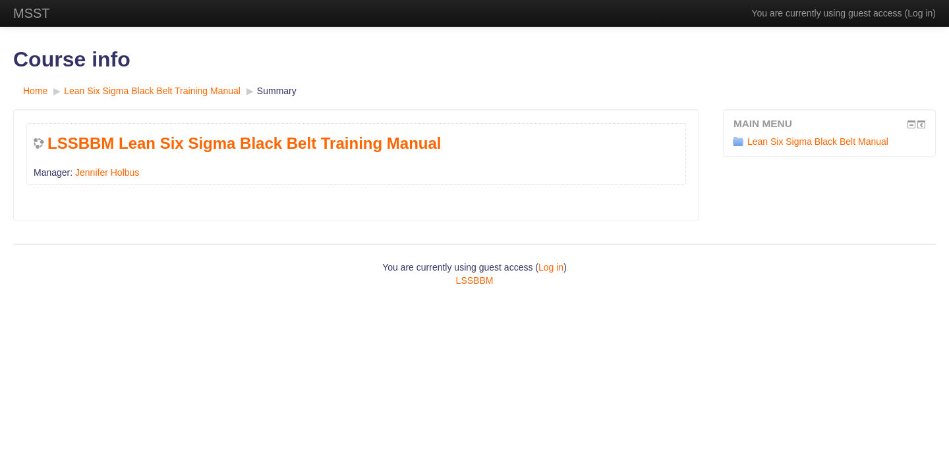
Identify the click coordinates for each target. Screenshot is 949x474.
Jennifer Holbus (107, 172)
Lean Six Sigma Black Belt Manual (810, 141)
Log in (920, 13)
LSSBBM (475, 280)
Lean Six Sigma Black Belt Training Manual (152, 91)
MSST (31, 13)
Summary (277, 91)
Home (35, 91)
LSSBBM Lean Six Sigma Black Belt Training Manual (244, 143)
